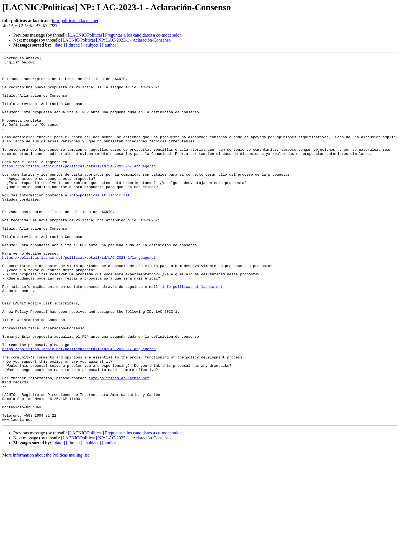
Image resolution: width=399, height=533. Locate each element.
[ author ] (110, 45)
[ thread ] (74, 45)
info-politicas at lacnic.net (75, 20)
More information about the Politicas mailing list (45, 528)
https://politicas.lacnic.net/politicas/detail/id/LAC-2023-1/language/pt (79, 298)
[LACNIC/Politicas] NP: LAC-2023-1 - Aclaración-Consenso (116, 40)
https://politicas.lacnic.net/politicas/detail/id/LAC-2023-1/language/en (79, 407)
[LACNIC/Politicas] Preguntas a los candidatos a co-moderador (124, 35)
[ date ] (58, 45)
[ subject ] (92, 45)
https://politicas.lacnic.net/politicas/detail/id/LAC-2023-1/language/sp (79, 188)
